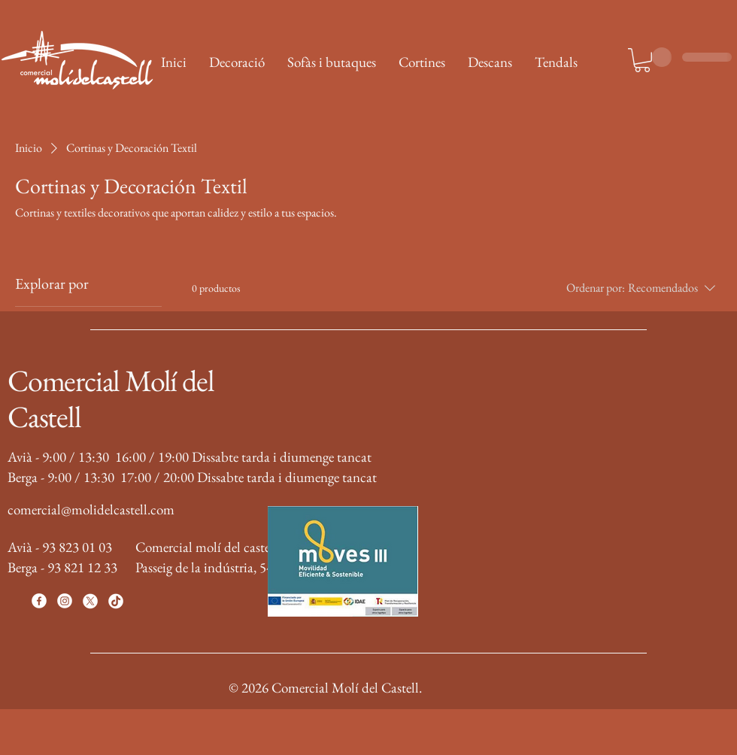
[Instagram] (65, 601)
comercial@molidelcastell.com (91, 509)
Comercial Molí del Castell (111, 398)
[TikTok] (116, 601)
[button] (642, 60)
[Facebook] (39, 601)
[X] (90, 601)
